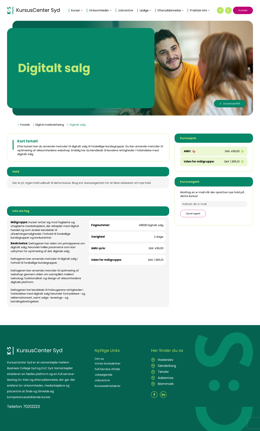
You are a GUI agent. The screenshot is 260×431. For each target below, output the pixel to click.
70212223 (31, 406)
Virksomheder (101, 6)
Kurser (77, 6)
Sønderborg (166, 366)
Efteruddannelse (171, 6)
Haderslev (165, 360)
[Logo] (34, 10)
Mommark (165, 384)
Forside (25, 124)
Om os (99, 359)
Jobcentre (127, 6)
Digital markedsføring (49, 124)
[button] (228, 10)
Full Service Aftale (107, 369)
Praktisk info (81, 14)
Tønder (163, 372)
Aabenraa (165, 378)
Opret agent (193, 213)
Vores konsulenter (108, 363)
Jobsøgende (103, 375)
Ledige (145, 6)
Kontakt (243, 10)
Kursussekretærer (108, 386)
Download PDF (231, 103)
